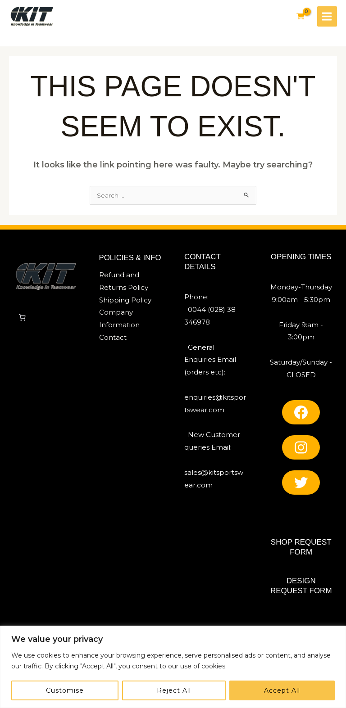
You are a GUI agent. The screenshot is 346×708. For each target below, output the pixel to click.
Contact (113, 339)
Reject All (174, 690)
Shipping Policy (125, 302)
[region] (173, 667)
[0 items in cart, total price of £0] (22, 319)
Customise (65, 690)
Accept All (282, 690)
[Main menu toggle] (326, 16)
